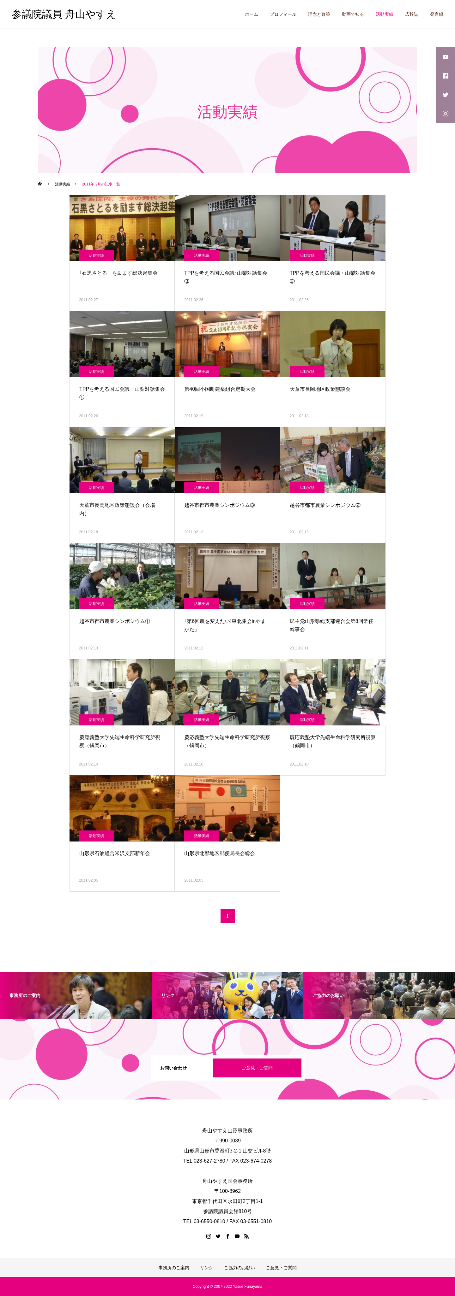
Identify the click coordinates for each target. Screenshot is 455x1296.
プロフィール (283, 14)
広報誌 (411, 14)
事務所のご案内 (173, 1267)
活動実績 (384, 14)
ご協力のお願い (239, 1267)
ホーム (251, 14)
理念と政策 (319, 14)
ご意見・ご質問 (257, 1067)
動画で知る (353, 14)
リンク (206, 1267)
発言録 (436, 14)
